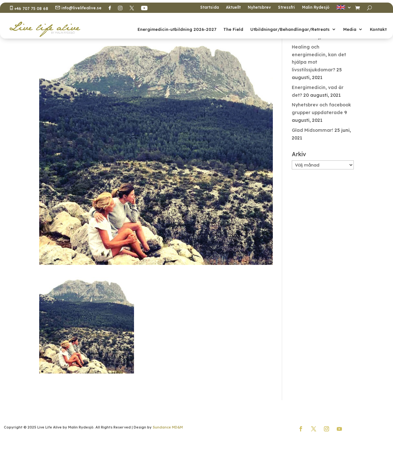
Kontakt (378, 29)
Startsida (209, 7)
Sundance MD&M (168, 427)
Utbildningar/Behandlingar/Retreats (290, 29)
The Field (233, 29)
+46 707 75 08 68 (29, 8)
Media (349, 29)
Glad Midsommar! (312, 130)
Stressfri (286, 7)
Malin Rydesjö (315, 7)
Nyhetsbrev (259, 7)
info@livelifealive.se (78, 8)
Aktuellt (233, 7)
